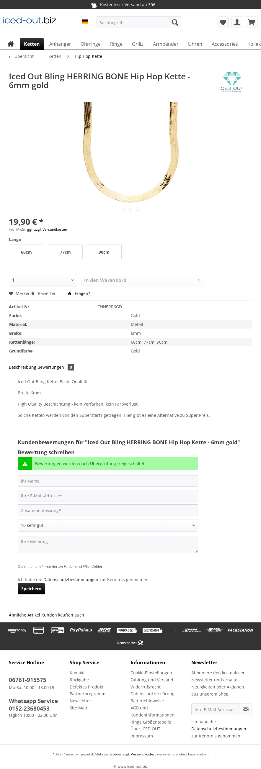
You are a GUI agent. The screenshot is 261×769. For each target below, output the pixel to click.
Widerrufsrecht (145, 687)
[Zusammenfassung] (108, 510)
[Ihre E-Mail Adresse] (215, 709)
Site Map (78, 708)
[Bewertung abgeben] (108, 525)
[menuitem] (139, 25)
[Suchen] (175, 22)
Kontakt (77, 672)
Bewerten (44, 293)
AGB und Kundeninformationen (152, 711)
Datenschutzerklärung (152, 693)
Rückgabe (79, 680)
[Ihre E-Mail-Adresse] (108, 495)
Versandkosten (142, 754)
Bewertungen (55, 367)
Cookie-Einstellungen (151, 672)
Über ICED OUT (145, 729)
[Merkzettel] (223, 22)
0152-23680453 (29, 708)
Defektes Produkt (86, 687)
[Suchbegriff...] (139, 22)
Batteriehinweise (147, 701)
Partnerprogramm (87, 693)
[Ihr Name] (108, 481)
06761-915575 (27, 680)
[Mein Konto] (237, 22)
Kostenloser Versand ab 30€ (122, 4)
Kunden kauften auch (62, 615)
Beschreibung (22, 367)
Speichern (31, 588)
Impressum (141, 736)
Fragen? (79, 293)
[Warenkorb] (251, 22)
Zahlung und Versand (151, 680)
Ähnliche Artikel (24, 615)
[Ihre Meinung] (108, 544)
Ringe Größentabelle (150, 722)
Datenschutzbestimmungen (70, 579)
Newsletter (80, 701)
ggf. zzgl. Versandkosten (47, 229)
